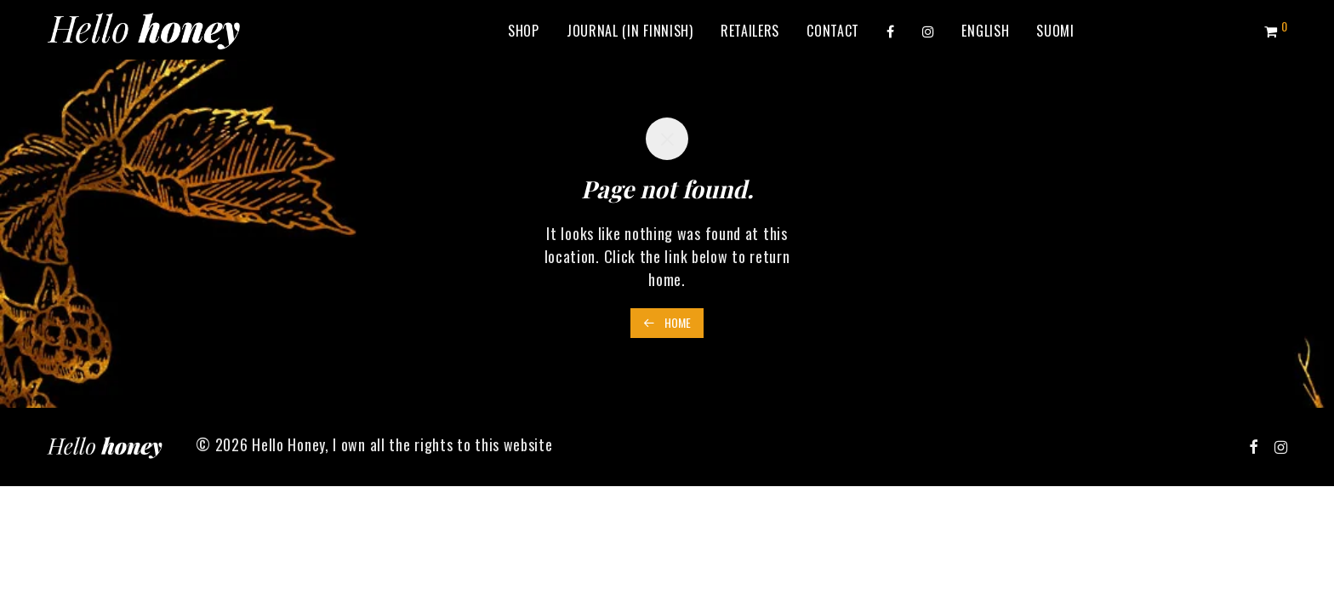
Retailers (750, 30)
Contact (833, 30)
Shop (523, 30)
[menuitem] (985, 30)
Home (667, 322)
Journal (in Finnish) (630, 30)
